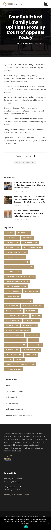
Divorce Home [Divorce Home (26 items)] (13, 296)
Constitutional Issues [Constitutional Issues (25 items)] (16, 286)
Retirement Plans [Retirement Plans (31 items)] (31, 350)
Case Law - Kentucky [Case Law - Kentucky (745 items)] (16, 252)
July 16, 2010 (14, 43)
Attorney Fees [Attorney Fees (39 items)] (29, 242)
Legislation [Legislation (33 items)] (12, 325)
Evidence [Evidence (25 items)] (31, 311)
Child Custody (12, 397)
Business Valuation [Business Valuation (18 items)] (32, 247)
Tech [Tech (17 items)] (19, 359)
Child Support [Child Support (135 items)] (13, 272)
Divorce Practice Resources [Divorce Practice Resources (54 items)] (18, 301)
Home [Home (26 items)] (36, 315)
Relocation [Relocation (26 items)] (12, 350)
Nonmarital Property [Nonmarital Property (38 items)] (16, 345)
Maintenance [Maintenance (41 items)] (29, 325)
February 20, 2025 (23, 205)
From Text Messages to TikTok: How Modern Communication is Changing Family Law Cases (29, 185)
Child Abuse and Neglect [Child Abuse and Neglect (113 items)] (17, 262)
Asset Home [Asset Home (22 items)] (12, 242)
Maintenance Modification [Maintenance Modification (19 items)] (17, 330)
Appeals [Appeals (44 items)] (27, 237)
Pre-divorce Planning (14, 391)
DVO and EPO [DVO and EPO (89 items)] (12, 306)
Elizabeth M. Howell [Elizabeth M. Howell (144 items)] (32, 306)
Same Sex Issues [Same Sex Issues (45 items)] (13, 354)
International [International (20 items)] (13, 320)
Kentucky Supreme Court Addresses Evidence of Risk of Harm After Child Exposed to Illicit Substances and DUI (29, 199)
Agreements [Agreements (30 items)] (12, 237)
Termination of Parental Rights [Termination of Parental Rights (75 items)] (20, 364)
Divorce (9, 385)
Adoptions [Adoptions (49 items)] (23, 233)
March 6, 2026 (21, 191)
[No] (48, 523)
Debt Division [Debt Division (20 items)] (32, 291)
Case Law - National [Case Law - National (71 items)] (15, 257)
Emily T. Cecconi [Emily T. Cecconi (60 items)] (14, 311)
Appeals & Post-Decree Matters (19, 415)
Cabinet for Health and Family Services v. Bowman (24, 86)
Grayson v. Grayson (12, 75)
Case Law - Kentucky (32, 43)
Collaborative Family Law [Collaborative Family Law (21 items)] (17, 281)
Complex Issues (12, 403)
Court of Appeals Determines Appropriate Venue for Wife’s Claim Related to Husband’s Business (29, 213)
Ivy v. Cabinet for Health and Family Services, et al (24, 64)
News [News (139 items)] (33, 340)
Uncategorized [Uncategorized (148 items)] (13, 369)
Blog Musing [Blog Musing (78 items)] (12, 247)
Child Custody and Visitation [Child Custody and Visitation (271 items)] (19, 267)
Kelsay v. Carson (10, 129)
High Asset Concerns (14, 409)
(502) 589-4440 (14, 487)
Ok (26, 527)
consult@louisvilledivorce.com (16, 495)
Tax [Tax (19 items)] (9, 359)
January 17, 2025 (22, 219)
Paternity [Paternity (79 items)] (35, 345)
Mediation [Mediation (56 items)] (32, 335)
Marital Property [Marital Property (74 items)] (14, 335)
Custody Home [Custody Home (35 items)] (13, 291)
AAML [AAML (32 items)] (9, 233)
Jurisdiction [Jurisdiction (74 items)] (31, 320)
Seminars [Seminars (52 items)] (31, 354)
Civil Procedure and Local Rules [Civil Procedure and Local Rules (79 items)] (20, 276)
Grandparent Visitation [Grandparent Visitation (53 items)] (17, 315)
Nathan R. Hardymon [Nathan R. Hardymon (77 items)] (15, 340)
